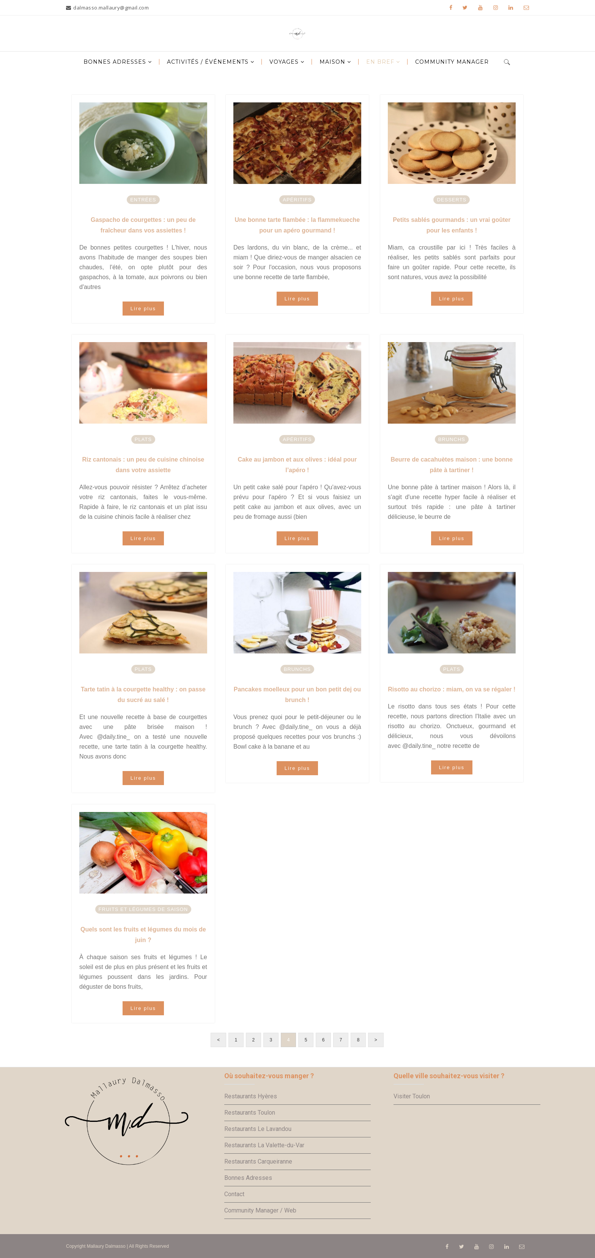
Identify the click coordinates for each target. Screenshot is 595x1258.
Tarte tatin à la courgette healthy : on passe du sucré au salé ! (143, 694)
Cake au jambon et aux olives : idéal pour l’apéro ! (297, 464)
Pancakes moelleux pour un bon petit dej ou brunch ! (297, 694)
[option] (143, 143)
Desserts (451, 200)
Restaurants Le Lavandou (257, 1128)
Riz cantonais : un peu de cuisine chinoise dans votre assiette (143, 464)
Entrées (143, 200)
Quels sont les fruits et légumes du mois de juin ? (143, 934)
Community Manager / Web (260, 1210)
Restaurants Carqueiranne (258, 1161)
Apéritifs (297, 200)
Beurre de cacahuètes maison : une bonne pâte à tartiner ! (451, 464)
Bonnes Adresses (248, 1177)
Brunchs (451, 439)
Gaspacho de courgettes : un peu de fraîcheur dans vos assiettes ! (143, 225)
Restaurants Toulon (249, 1112)
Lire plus (143, 308)
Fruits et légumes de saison (143, 909)
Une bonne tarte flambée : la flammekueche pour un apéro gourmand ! (297, 225)
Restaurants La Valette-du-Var (264, 1145)
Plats (143, 439)
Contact (234, 1194)
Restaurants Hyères (250, 1096)
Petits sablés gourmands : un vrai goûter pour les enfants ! (451, 225)
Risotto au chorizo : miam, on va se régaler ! (451, 689)
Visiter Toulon (412, 1096)
